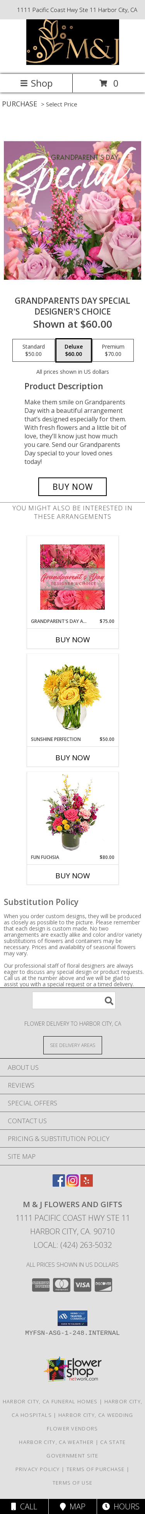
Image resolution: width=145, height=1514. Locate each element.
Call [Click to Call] (24, 1506)
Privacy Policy (37, 1469)
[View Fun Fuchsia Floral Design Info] (72, 813)
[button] (72, 1318)
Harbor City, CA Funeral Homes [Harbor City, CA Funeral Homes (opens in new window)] (50, 1401)
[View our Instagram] (73, 1184)
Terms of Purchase (96, 1469)
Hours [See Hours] (121, 1506)
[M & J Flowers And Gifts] (72, 63)
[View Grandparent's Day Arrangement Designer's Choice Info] (72, 577)
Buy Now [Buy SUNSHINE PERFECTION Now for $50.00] (72, 758)
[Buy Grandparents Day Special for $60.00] (72, 486)
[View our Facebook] (59, 1184)
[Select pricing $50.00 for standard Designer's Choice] (34, 350)
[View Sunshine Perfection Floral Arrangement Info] (72, 695)
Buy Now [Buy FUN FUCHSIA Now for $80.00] (72, 876)
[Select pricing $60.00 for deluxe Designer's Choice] (73, 350)
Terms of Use (73, 1482)
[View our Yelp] (86, 1184)
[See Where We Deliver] (72, 1045)
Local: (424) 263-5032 (73, 1245)
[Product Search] (74, 1000)
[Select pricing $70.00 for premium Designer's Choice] (113, 350)
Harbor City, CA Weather (56, 1442)
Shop (36, 83)
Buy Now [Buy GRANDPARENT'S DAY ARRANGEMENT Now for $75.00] (72, 640)
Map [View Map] (72, 1506)
